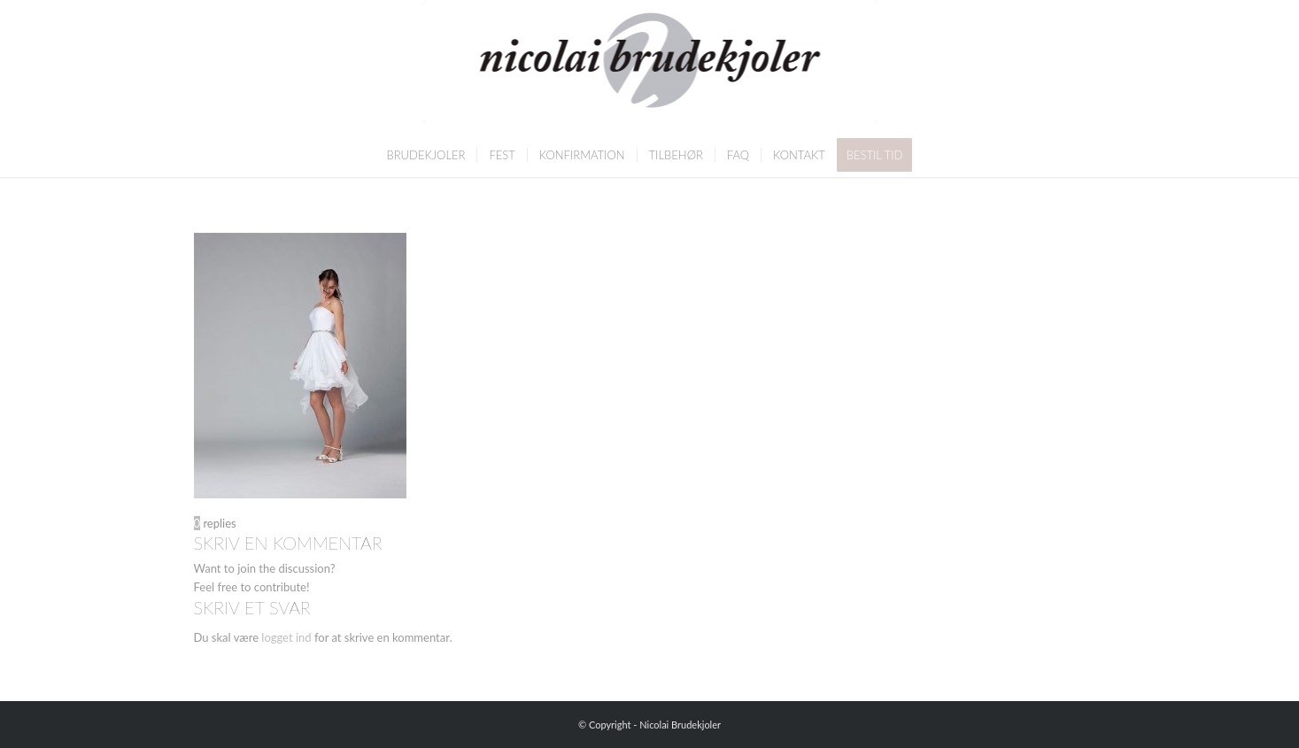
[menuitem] (426, 155)
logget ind (286, 637)
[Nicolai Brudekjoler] (649, 66)
